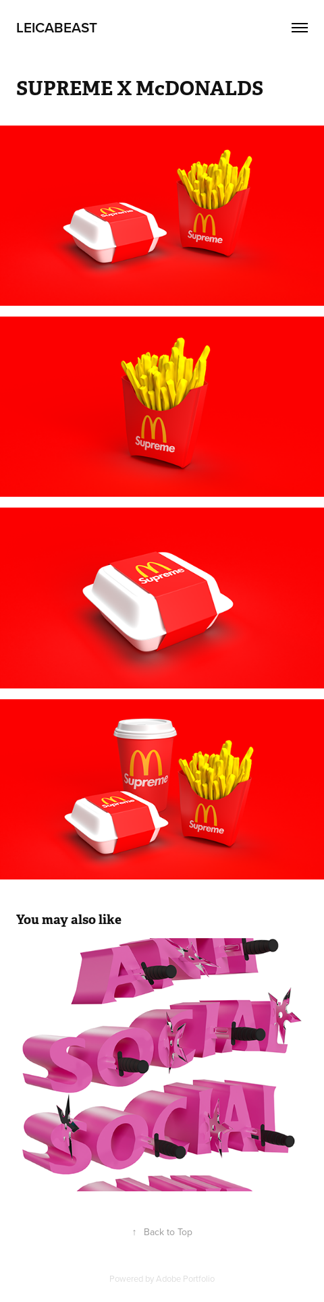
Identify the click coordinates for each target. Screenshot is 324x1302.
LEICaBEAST (56, 27)
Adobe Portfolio (185, 1278)
